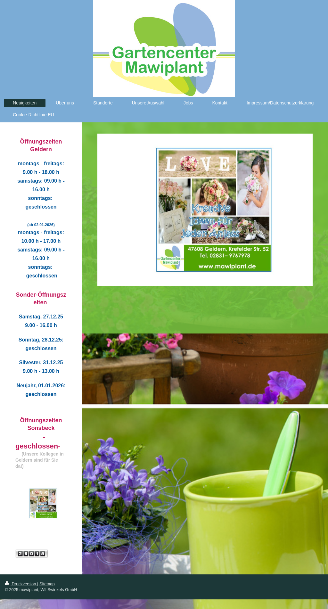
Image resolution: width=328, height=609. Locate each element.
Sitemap (47, 583)
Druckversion (21, 583)
